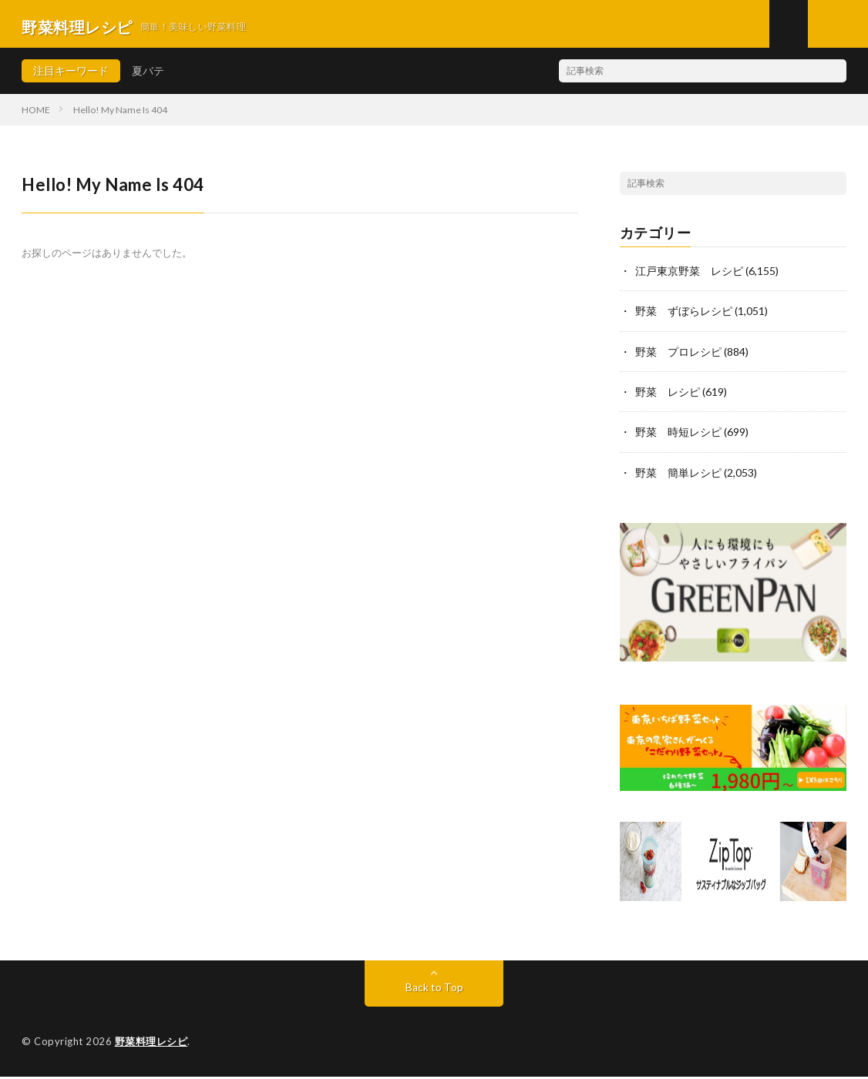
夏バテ (148, 76)
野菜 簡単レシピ (678, 477)
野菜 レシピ (667, 397)
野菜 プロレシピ (678, 357)
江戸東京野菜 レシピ (689, 276)
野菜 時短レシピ (678, 437)
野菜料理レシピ (151, 1044)
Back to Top (434, 990)
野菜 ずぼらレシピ (683, 316)
